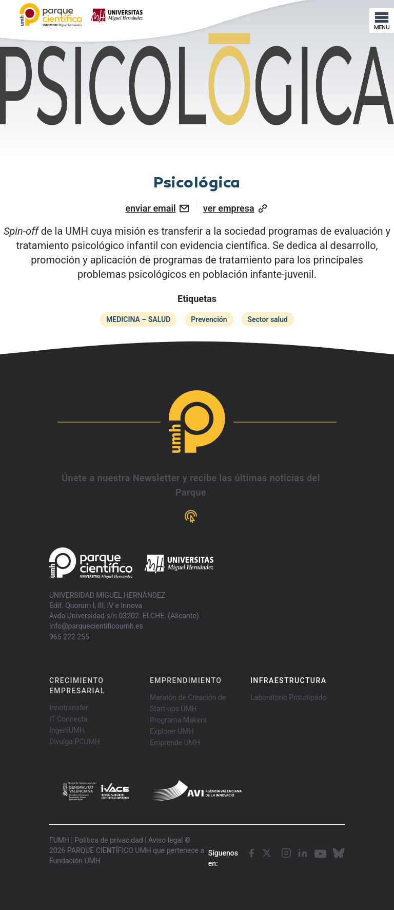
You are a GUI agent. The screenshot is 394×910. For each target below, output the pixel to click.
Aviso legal (165, 840)
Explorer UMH (172, 731)
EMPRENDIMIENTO (186, 680)
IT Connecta (68, 719)
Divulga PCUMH (74, 741)
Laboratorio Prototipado (288, 697)
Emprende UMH (175, 742)
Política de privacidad (108, 840)
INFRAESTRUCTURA (288, 680)
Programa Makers (178, 720)
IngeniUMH (67, 730)
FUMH (59, 840)
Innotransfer (68, 708)
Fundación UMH (75, 861)
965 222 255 (69, 637)
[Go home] (131, 563)
